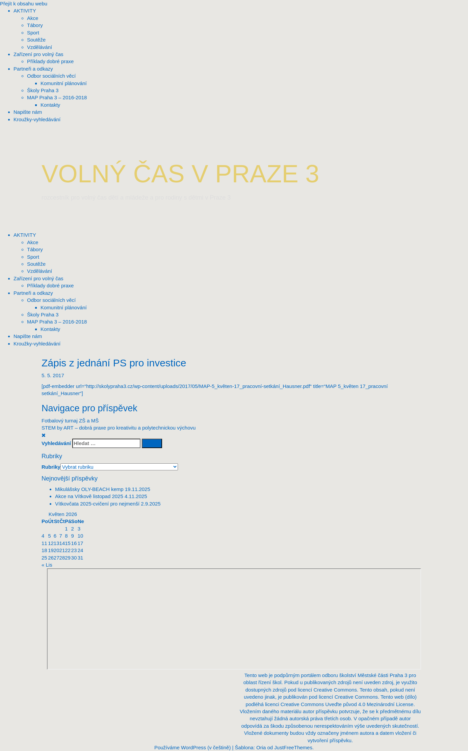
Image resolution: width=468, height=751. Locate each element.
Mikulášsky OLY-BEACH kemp (89, 489)
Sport (33, 257)
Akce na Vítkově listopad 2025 (89, 496)
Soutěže (36, 264)
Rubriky (51, 467)
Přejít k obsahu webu (23, 3)
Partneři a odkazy (33, 293)
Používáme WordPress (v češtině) (192, 747)
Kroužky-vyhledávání (37, 343)
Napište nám (28, 336)
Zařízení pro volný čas (38, 278)
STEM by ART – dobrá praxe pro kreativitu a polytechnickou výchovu (119, 428)
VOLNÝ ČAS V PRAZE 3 (180, 174)
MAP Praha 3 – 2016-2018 (57, 322)
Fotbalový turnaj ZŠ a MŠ (70, 420)
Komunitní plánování (64, 307)
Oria (261, 747)
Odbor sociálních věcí (51, 300)
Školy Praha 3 (42, 314)
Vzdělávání (39, 271)
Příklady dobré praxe (50, 285)
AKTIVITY (25, 235)
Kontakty (50, 329)
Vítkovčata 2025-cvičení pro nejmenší (97, 504)
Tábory (35, 249)
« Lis (47, 565)
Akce (32, 242)
